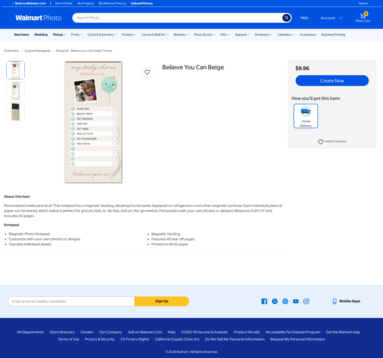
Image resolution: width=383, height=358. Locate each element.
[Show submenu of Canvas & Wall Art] (167, 34)
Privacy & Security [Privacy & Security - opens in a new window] (100, 339)
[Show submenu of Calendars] (293, 34)
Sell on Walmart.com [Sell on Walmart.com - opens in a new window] (145, 332)
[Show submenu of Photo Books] (214, 34)
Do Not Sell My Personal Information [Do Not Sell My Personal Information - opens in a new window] (235, 339)
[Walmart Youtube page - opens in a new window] (296, 301)
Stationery (11, 51)
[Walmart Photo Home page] (38, 18)
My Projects (85, 3)
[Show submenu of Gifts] (229, 34)
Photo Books (203, 34)
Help (304, 18)
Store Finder (64, 3)
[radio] (15, 70)
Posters (127, 34)
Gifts (223, 34)
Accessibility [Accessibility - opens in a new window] (276, 332)
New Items (21, 34)
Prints (75, 34)
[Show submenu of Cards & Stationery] (116, 34)
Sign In (363, 3)
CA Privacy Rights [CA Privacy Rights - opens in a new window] (134, 339)
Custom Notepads (38, 51)
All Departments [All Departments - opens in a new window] (30, 332)
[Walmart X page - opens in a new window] (275, 301)
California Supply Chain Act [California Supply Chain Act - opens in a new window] (177, 339)
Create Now (332, 80)
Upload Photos (142, 3)
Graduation (308, 34)
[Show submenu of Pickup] (65, 34)
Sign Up (161, 301)
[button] (332, 142)
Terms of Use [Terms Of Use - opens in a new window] (68, 339)
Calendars (284, 34)
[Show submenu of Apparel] (248, 34)
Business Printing (333, 34)
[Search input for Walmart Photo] (177, 18)
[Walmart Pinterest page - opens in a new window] (285, 301)
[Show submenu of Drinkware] (271, 34)
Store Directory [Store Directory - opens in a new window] (62, 332)
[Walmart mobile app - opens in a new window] (346, 301)
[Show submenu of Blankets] (187, 34)
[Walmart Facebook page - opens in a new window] (264, 301)
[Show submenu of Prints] (81, 34)
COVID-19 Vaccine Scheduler (204, 332)
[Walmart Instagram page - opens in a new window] (306, 301)
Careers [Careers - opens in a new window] (87, 332)
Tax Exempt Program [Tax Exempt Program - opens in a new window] (303, 332)
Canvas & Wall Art (153, 34)
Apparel (240, 34)
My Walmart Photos (112, 3)
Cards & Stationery (101, 34)
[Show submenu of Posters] (135, 34)
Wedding (41, 34)
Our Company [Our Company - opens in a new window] (110, 332)
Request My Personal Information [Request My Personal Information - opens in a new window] (297, 339)
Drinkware (262, 34)
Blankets (180, 34)
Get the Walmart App (343, 332)
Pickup (58, 34)
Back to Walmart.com (29, 3)
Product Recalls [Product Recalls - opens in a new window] (247, 332)
